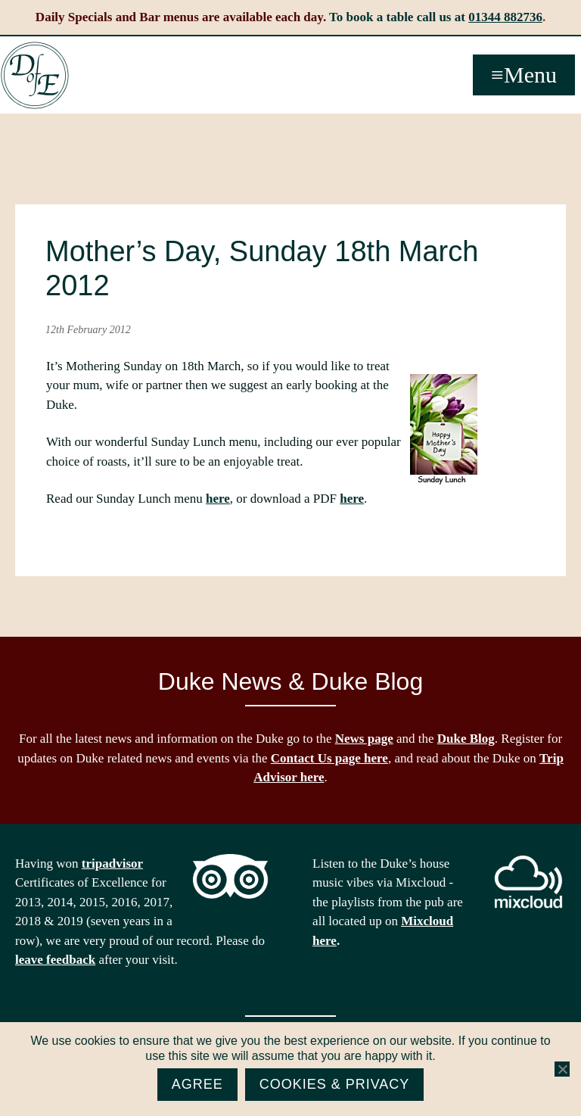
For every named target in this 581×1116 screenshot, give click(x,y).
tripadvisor (112, 863)
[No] (562, 1069)
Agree (197, 1084)
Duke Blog (466, 738)
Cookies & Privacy (334, 1084)
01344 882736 (505, 17)
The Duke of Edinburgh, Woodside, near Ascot (35, 76)
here (218, 498)
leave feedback (55, 959)
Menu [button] (530, 74)
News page (364, 738)
